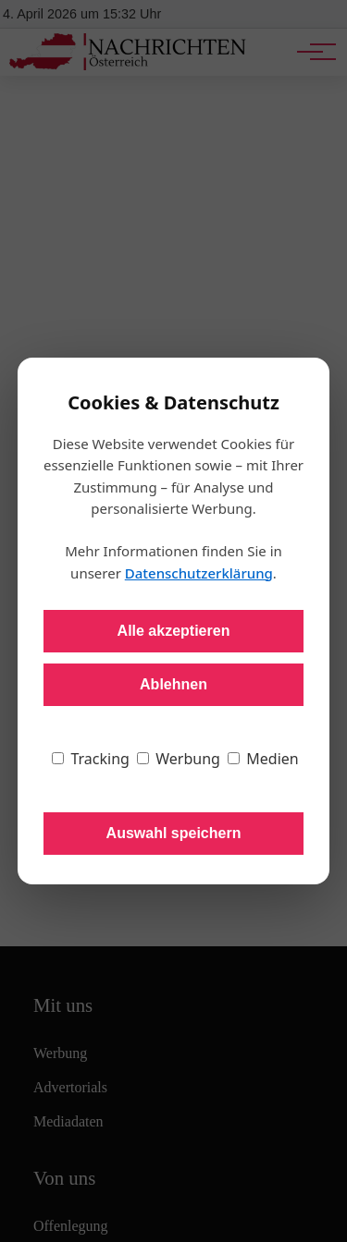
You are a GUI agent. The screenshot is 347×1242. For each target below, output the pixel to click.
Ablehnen (173, 684)
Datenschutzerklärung (199, 573)
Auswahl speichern (174, 833)
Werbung (178, 759)
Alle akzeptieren (174, 631)
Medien (263, 759)
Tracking (91, 759)
